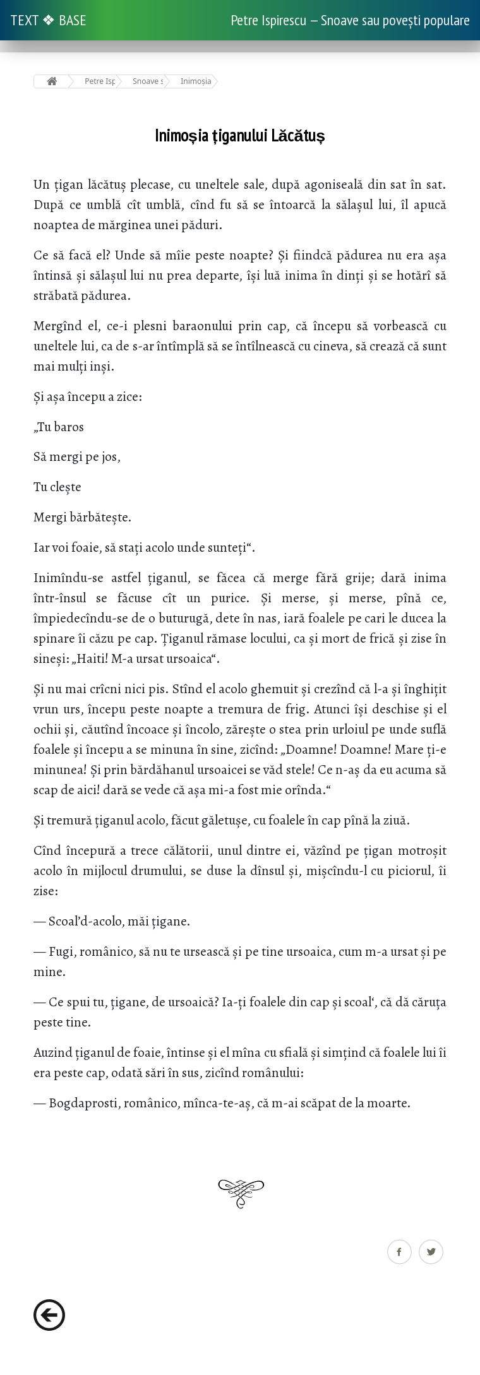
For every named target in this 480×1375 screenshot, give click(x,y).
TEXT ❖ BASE (48, 20)
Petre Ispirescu (100, 81)
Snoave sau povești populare (148, 81)
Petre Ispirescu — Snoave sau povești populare (350, 20)
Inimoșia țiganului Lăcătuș (196, 81)
